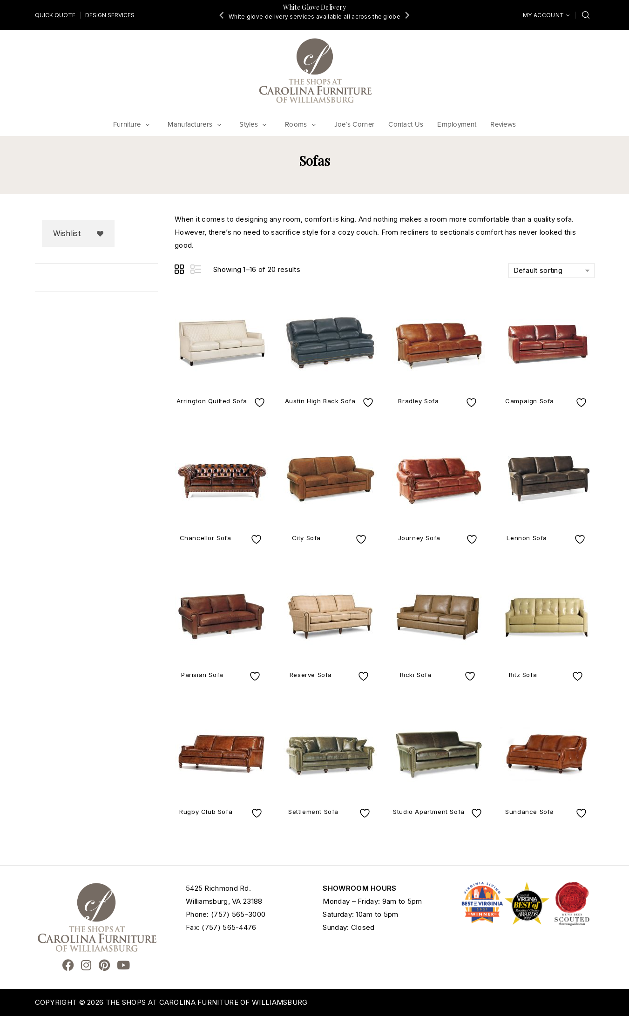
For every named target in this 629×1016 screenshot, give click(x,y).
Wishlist (67, 233)
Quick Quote (55, 15)
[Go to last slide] (222, 15)
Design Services (110, 15)
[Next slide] (407, 15)
